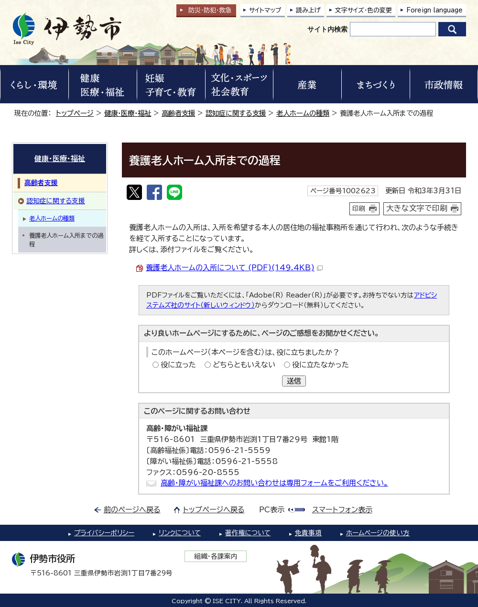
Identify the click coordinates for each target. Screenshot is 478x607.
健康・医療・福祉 (127, 113)
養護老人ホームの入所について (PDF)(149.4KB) (234, 267)
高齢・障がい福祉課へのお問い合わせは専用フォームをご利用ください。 (274, 482)
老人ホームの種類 (302, 113)
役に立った (178, 364)
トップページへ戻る (214, 509)
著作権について (248, 533)
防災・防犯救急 (209, 10)
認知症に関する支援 (236, 113)
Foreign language (434, 10)
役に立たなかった (320, 364)
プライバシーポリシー (104, 533)
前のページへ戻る (132, 509)
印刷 (359, 208)
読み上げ (308, 10)
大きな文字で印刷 (416, 208)
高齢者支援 (178, 113)
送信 (294, 381)
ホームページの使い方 (378, 533)
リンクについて (180, 533)
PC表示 (271, 509)
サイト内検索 (327, 29)
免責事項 (308, 533)
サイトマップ (265, 10)
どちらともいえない (244, 364)
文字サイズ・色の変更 (363, 10)
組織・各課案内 (216, 556)
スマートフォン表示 (342, 509)
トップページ (75, 113)
